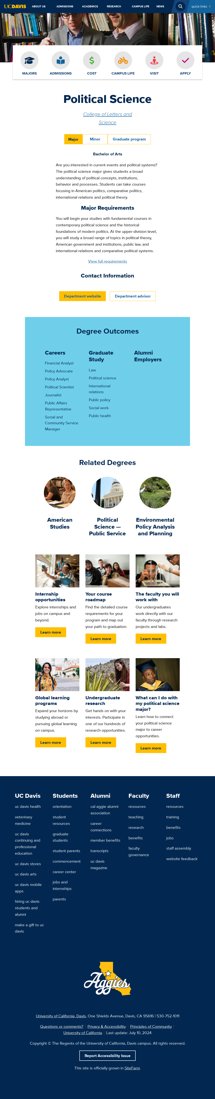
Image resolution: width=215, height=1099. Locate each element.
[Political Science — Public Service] (107, 492)
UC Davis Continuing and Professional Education (27, 843)
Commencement (67, 861)
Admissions (64, 6)
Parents (59, 899)
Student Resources (61, 820)
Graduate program (129, 139)
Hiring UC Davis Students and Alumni (27, 907)
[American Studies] (60, 492)
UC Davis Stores (28, 864)
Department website (82, 296)
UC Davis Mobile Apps (28, 888)
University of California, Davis (61, 1016)
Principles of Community (151, 1026)
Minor (95, 139)
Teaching (135, 817)
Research (114, 6)
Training (172, 817)
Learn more (50, 632)
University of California (82, 1033)
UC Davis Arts (26, 874)
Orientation (62, 806)
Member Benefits (105, 840)
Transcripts (99, 851)
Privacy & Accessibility (107, 1026)
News (160, 6)
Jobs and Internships (62, 885)
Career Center (64, 872)
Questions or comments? (61, 1026)
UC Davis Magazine (98, 864)
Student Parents (66, 851)
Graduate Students (60, 837)
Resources (137, 806)
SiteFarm (132, 1068)
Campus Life (140, 6)
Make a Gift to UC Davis (29, 928)
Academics (90, 6)
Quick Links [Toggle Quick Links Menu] (199, 6)
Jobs (170, 838)
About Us (39, 6)
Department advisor (133, 296)
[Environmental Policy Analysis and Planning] (155, 492)
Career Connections (100, 826)
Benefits (135, 838)
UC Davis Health (28, 806)
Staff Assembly (178, 848)
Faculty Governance (138, 851)
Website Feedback (182, 859)
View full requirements (107, 261)
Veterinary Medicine (23, 820)
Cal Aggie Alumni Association (104, 809)
